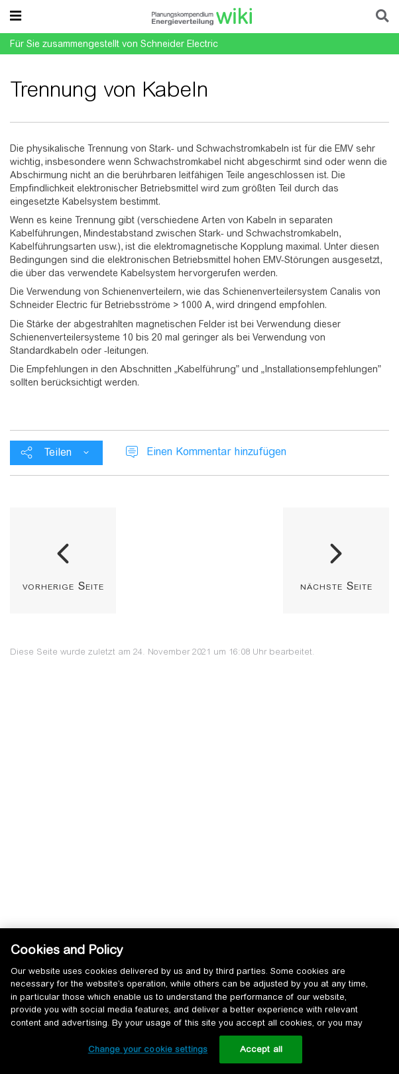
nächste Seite (336, 585)
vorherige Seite (63, 585)
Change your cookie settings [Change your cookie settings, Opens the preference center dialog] (148, 1049)
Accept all (261, 1049)
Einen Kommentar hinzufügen (216, 451)
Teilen (58, 452)
